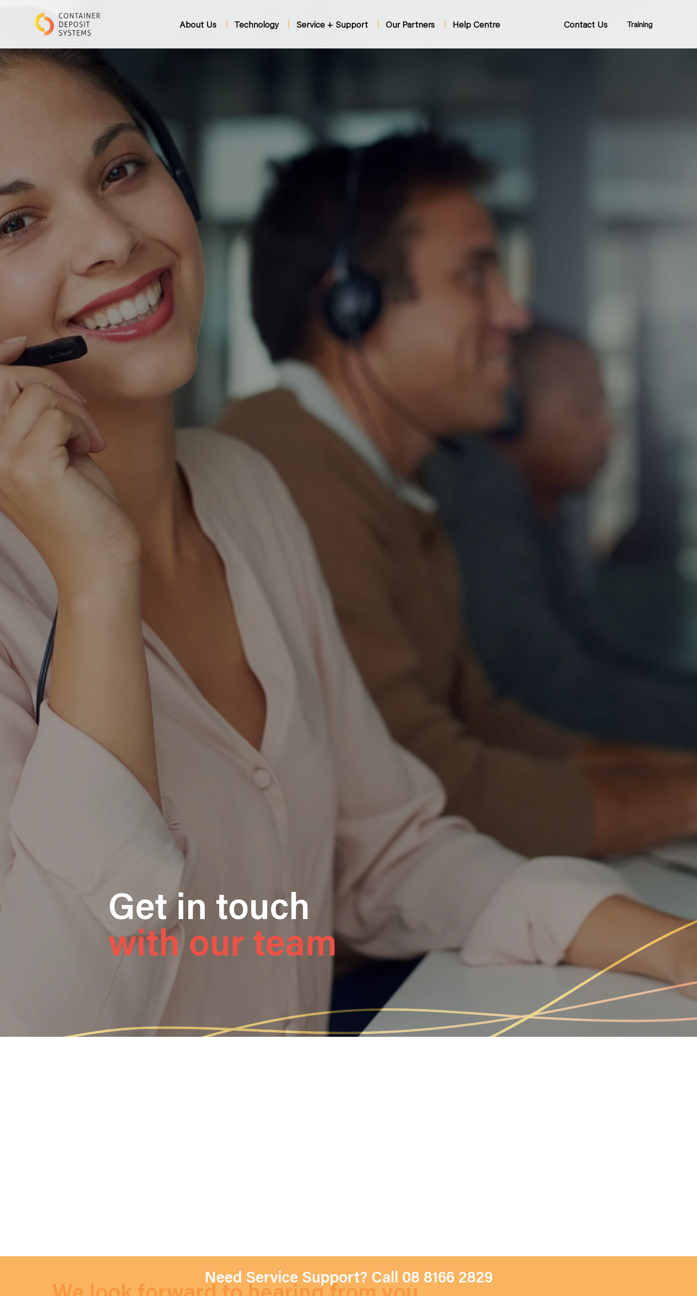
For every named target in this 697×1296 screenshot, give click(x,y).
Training (639, 24)
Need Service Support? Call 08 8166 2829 (348, 1276)
